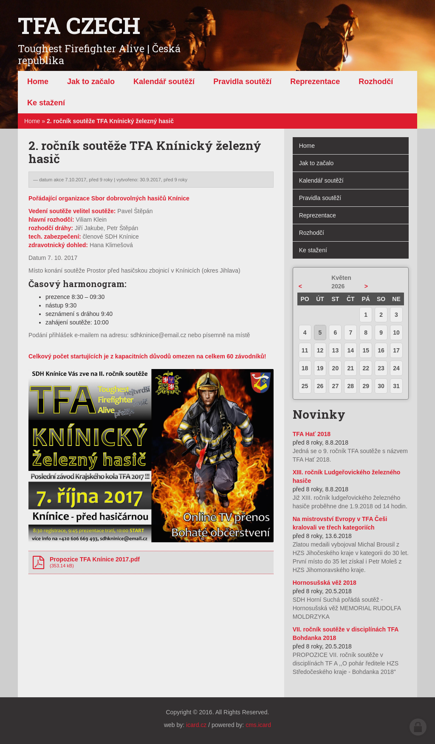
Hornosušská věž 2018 (324, 582)
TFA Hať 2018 (311, 434)
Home (32, 121)
